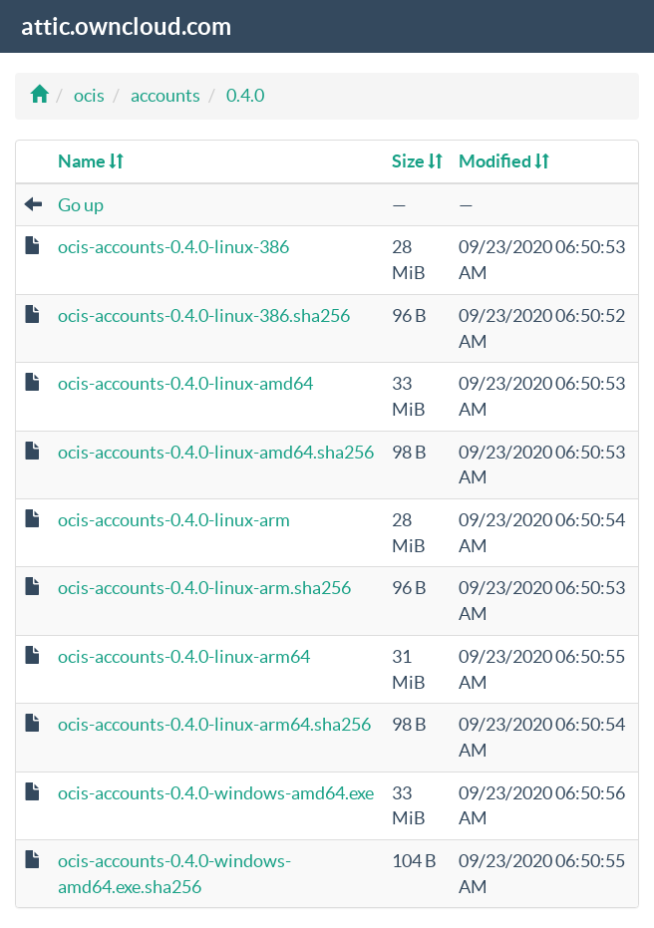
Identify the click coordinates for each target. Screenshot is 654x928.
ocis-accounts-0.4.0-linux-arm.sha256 (204, 587)
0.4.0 (245, 95)
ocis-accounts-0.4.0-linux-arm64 (184, 656)
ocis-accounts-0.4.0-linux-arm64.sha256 (214, 724)
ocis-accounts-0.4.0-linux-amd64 (185, 383)
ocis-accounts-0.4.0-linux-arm (174, 519)
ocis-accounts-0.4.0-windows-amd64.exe (216, 792)
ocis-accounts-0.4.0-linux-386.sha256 (204, 315)
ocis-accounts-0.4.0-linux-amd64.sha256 (216, 452)
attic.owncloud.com (126, 26)
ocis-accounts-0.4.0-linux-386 (173, 246)
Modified (504, 161)
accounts (165, 95)
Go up (81, 204)
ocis (89, 95)
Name (91, 161)
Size (417, 161)
